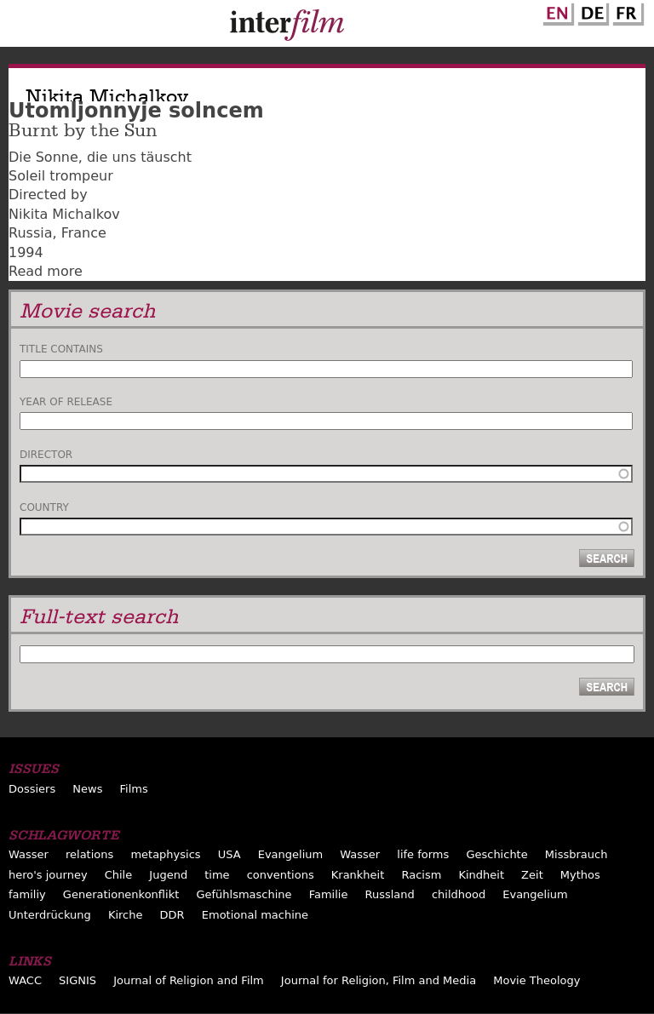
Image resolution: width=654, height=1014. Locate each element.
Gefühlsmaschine (243, 894)
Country (44, 507)
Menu (21, 27)
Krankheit (358, 874)
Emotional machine (255, 914)
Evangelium (291, 854)
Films (134, 788)
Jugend (168, 874)
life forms (423, 854)
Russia (30, 233)
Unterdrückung (50, 914)
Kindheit (481, 874)
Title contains (61, 349)
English (556, 11)
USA (229, 854)
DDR (172, 914)
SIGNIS (77, 980)
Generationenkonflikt (121, 894)
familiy (27, 894)
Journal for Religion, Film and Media (378, 980)
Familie (328, 894)
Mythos (580, 874)
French (626, 11)
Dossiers (32, 788)
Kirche (125, 914)
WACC (25, 980)
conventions (280, 874)
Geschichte (496, 854)
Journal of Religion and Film (188, 980)
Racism (421, 874)
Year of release (66, 402)
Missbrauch (576, 854)
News (87, 788)
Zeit (532, 874)
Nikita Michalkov (64, 214)
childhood (458, 894)
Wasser (29, 854)
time (216, 874)
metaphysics (165, 854)
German (591, 11)
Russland (389, 894)
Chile (119, 874)
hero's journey (48, 874)
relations (89, 854)
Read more (46, 271)
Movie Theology (536, 980)
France (83, 233)
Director (46, 455)
